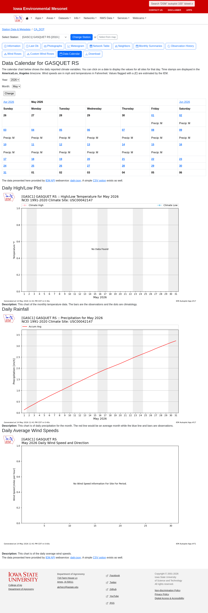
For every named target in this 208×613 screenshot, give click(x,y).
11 (32, 144)
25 (32, 165)
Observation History (181, 46)
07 (123, 130)
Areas (49, 18)
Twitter (111, 582)
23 (180, 159)
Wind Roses (12, 54)
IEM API (50, 180)
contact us (156, 10)
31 (4, 172)
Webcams (138, 18)
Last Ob (32, 46)
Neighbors (122, 46)
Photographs (53, 46)
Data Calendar (70, 54)
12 (60, 144)
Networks (89, 18)
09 (180, 130)
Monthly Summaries (149, 46)
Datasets (63, 18)
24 (4, 165)
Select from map (107, 37)
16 (180, 144)
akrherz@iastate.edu (67, 587)
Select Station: (10, 37)
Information (12, 46)
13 (88, 144)
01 (152, 115)
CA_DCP (39, 29)
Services (122, 18)
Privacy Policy (162, 594)
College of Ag (15, 585)
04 (32, 130)
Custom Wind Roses (40, 54)
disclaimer (174, 10)
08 (152, 130)
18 (32, 159)
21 (123, 159)
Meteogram (76, 46)
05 (60, 130)
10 (4, 144)
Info (76, 18)
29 (152, 165)
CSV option (99, 180)
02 (180, 115)
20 (88, 159)
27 (88, 165)
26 (60, 165)
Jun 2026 (184, 102)
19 (60, 159)
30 (180, 165)
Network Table (99, 46)
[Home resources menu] (29, 19)
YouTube (112, 596)
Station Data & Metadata (16, 29)
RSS (110, 603)
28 (123, 165)
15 (152, 144)
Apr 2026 (8, 102)
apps (189, 10)
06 (88, 130)
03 (4, 130)
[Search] (172, 4)
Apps (38, 18)
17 (4, 159)
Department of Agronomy (21, 589)
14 (123, 144)
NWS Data (106, 18)
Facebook (113, 575)
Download (92, 54)
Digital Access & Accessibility (169, 598)
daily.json (75, 180)
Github (111, 589)
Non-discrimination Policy (167, 590)
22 (152, 159)
